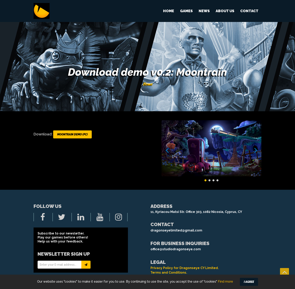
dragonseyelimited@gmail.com (176, 230)
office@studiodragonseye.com (175, 249)
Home (168, 11)
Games (186, 11)
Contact (249, 11)
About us (225, 11)
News (204, 11)
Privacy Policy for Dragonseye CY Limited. (184, 268)
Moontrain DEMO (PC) (72, 134)
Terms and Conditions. (168, 272)
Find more (225, 285)
